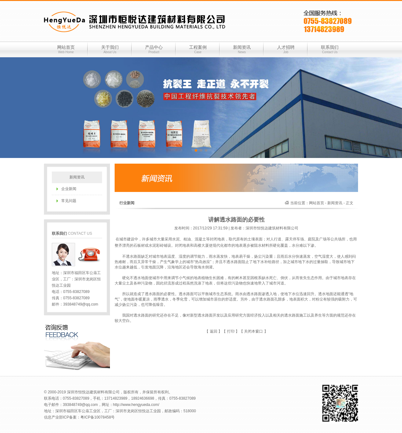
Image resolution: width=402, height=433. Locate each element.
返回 (213, 331)
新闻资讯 (242, 49)
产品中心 (154, 49)
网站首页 (66, 49)
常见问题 (68, 201)
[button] (196, 150)
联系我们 (330, 49)
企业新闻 (68, 189)
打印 (231, 331)
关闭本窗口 (253, 331)
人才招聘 (286, 49)
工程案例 (198, 49)
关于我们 (110, 49)
